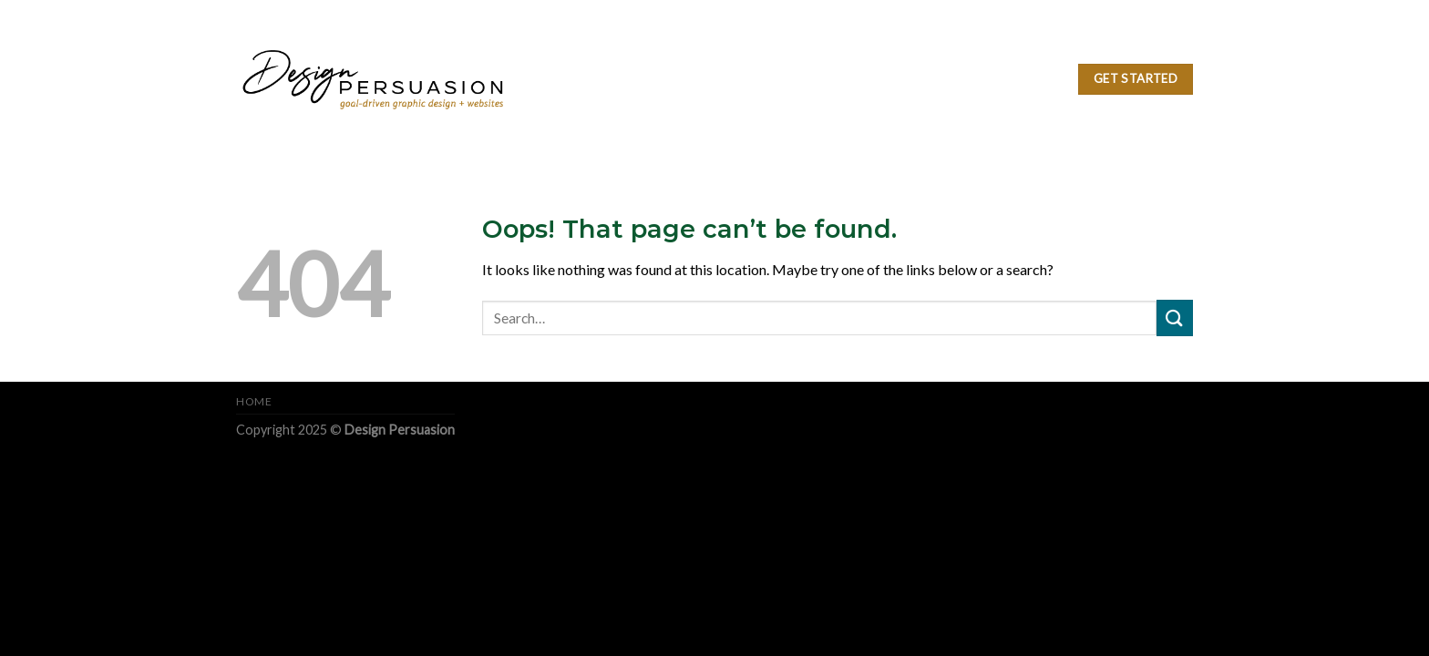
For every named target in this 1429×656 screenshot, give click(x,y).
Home (254, 401)
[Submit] (1175, 317)
